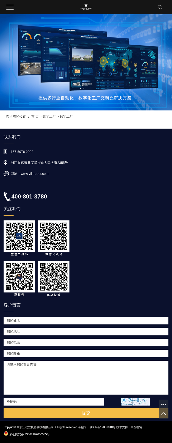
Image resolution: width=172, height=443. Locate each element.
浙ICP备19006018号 (103, 427)
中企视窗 (136, 427)
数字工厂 (49, 116)
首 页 (35, 116)
